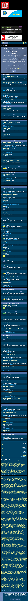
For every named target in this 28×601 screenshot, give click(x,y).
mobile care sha (20, 571)
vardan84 (15, 560)
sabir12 (2, 571)
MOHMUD (3, 583)
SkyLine (11, 554)
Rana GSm (11, 546)
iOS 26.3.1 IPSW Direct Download (10, 90)
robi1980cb (8, 487)
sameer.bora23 (15, 557)
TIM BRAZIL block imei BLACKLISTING (10, 383)
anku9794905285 (21, 540)
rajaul (20, 530)
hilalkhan (21, 548)
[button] (7, 43)
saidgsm (2, 460)
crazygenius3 (3, 490)
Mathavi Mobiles (15, 530)
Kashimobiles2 (8, 573)
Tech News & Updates (7, 88)
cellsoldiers (24, 558)
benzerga (6, 524)
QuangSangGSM (4, 563)
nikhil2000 (9, 563)
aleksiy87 (21, 519)
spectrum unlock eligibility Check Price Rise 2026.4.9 (14, 313)
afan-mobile (18, 552)
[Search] (26, 43)
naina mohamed (15, 493)
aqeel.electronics (12, 525)
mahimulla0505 (5, 568)
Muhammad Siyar (4, 553)
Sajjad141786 (20, 550)
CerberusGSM (11, 370)
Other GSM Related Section (8, 335)
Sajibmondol (7, 554)
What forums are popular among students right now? (13, 438)
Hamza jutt (20, 531)
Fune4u (15, 584)
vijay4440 (7, 513)
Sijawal (2, 491)
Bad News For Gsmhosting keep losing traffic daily (13, 102)
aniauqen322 (10, 320)
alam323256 (3, 519)
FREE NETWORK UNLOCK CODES (9, 197)
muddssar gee (11, 568)
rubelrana (14, 486)
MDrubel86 (21, 488)
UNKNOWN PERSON (14, 508)
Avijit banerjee (17, 479)
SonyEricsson (5, 265)
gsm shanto (11, 574)
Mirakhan (19, 505)
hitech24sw (14, 572)
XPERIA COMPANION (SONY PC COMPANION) (12, 267)
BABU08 (6, 564)
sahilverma (10, 163)
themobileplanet (11, 466)
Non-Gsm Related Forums (8, 405)
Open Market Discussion (8, 386)
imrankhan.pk (22, 541)
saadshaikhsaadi (4, 587)
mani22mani (21, 566)
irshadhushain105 (13, 97)
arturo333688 (3, 485)
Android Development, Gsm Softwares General (12, 142)
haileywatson (10, 512)
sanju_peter (19, 526)
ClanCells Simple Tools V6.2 (9, 168)
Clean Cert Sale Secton (7, 322)
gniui (15, 539)
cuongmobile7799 (19, 513)
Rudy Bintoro (10, 268)
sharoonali (16, 488)
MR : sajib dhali (16, 500)
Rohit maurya (17, 585)
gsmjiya (16, 540)
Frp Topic (18, 494)
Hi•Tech (10, 517)
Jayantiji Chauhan (18, 577)
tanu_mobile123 (24, 572)
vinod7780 (21, 497)
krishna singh (23, 479)
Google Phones (6, 270)
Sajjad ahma (3, 531)
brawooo (5, 499)
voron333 (6, 506)
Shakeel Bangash (12, 467)
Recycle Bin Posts (6, 430)
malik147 (23, 514)
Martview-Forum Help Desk (8, 435)
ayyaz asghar (13, 462)
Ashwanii (6, 565)
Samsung (5, 200)
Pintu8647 (13, 577)
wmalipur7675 (15, 503)
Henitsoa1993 (5, 527)
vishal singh (20, 546)
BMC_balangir (15, 531)
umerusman (19, 563)
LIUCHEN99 (17, 559)
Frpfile (6, 544)
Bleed (12, 484)
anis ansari (8, 532)
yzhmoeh (15, 524)
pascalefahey (10, 364)
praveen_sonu (15, 504)
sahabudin (19, 470)
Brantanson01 (12, 507)
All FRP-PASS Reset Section (8, 93)
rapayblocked (7, 584)
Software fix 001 (14, 158)
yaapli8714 (3, 470)
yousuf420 (12, 274)
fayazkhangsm (17, 548)
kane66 (14, 552)
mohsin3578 (17, 570)
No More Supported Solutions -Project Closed (12, 328)
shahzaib (6, 533)
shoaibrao (14, 485)
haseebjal (2, 548)
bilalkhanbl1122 (18, 586)
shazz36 (10, 528)
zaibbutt (21, 537)
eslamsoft (3, 533)
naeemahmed (10, 567)
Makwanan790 (15, 544)
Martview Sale (5, 134)
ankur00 (16, 497)
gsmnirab (25, 519)
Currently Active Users (5, 459)
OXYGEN (18, 484)
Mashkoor (10, 352)
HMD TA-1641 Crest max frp (9, 307)
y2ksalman (24, 487)
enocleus (16, 507)
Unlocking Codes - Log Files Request (10, 354)
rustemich (12, 538)
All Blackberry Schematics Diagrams (10, 214)
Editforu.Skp (24, 547)
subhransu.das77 (12, 533)
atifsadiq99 (3, 526)
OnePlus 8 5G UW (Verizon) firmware (11, 250)
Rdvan (16, 505)
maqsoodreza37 (16, 556)
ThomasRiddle (18, 525)
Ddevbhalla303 (23, 527)
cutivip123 (19, 472)
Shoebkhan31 (7, 558)
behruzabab (21, 491)
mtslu (8, 499)
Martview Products (6, 128)
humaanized (11, 428)
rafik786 (4, 535)
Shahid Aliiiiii (7, 583)
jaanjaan (20, 587)
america (12, 126)
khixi (25, 553)
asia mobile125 (10, 560)
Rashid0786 (3, 497)
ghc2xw (17, 561)
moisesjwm (24, 470)
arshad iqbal (3, 481)
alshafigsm (23, 486)
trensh (7, 497)
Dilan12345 (22, 580)
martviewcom (10, 571)
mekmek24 (15, 567)
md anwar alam (10, 581)
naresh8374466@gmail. (22, 554)
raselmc (7, 580)
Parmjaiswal (23, 568)
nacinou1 (5, 488)
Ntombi (9, 326)
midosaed (24, 466)
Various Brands (6, 282)
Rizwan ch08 (9, 460)
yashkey (10, 531)
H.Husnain (6, 571)
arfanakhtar (12, 570)
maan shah (18, 527)
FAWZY (11, 463)
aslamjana (19, 486)
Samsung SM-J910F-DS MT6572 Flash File (11, 279)
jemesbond (8, 537)
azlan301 (21, 499)
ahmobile (2, 465)
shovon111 (8, 547)
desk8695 (2, 503)
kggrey (10, 198)
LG (3, 223)
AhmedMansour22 (21, 493)
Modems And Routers (7, 348)
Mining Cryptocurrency (7, 180)
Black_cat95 (7, 526)
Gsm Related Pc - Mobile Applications (10, 166)
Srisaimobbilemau (17, 568)
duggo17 (20, 517)
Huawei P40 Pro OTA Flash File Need (11, 238)
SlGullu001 (9, 545)
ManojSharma (8, 520)
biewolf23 (8, 585)
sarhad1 (15, 534)
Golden (12, 488)
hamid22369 (12, 471)
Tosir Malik (6, 525)
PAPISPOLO (10, 530)
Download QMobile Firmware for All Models (12, 261)
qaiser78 (23, 563)
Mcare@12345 (6, 517)
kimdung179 (22, 490)
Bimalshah (6, 557)
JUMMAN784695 (4, 567)
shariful (14, 587)
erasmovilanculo (23, 467)
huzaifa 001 (12, 540)
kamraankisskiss (23, 559)
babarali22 (10, 527)
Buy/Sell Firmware (6, 154)
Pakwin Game (5, 151)
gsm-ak (13, 210)
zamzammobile (6, 556)
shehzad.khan (19, 524)
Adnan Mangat (7, 548)
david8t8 (17, 545)
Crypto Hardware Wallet (7, 174)
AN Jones (13, 505)
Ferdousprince (13, 537)
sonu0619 (13, 545)
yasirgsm (15, 571)
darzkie (11, 513)
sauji (2, 560)
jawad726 (13, 294)
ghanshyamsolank (14, 578)
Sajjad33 (21, 538)
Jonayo (13, 169)
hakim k (17, 579)
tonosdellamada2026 (5, 574)
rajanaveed (24, 574)
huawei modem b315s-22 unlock (9, 351)
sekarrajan (9, 523)
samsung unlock (6, 203)
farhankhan (24, 532)
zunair (6, 503)
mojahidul (22, 552)
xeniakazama (10, 514)
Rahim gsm (20, 534)
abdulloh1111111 (9, 511)
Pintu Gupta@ (17, 538)
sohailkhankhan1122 (15, 518)
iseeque (2, 528)
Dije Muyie (5, 560)
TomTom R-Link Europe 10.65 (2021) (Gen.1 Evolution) (14, 339)
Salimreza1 (11, 539)
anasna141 (15, 463)
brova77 (15, 532)
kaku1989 (19, 532)
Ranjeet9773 (14, 519)
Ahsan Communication (16, 478)
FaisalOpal (3, 480)
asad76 (12, 410)
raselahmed (3, 467)
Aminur (14, 581)
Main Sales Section (6, 380)
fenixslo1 (9, 488)
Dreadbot (22, 494)
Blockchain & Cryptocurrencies (9, 172)
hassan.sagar (9, 510)
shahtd (5, 478)
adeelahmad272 (4, 552)
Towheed (2, 501)
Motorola (4, 218)
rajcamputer (10, 486)
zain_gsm (5, 462)
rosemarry (10, 103)
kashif (18, 483)
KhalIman (8, 464)
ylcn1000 (12, 548)
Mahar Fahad (3, 520)
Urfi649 (23, 534)
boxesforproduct (11, 332)
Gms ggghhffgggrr (18, 487)
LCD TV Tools (5, 418)
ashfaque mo (11, 506)
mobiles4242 (22, 551)
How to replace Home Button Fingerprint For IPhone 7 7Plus (14, 345)
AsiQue (2, 488)
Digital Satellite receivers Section (9, 412)
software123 (19, 460)
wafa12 (24, 455)
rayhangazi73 (14, 543)
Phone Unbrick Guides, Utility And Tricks (11, 160)
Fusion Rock (3, 566)
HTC (4, 229)
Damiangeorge (11, 469)
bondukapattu (6, 491)
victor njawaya (3, 570)
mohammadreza (4, 508)
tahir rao (2, 525)
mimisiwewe (15, 558)
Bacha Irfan (21, 471)
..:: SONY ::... (13, 551)
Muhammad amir (5, 521)
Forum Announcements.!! (8, 99)
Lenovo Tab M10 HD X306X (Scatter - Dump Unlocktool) (14, 244)
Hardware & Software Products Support (11, 303)
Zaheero (10, 556)
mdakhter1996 (6, 472)
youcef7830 (10, 500)
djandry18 (20, 514)
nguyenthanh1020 (19, 492)
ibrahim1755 (11, 565)
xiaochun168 (14, 528)
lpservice (2, 540)
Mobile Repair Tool (6, 389)
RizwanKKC (3, 492)
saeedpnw (3, 565)
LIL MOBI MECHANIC (15, 239)
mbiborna (2, 534)
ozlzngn (23, 481)
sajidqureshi (20, 557)
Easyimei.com (22, 570)
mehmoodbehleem (4, 486)
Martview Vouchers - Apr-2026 (8, 136)
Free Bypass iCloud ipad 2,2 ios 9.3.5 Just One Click (14, 191)
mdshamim (14, 481)
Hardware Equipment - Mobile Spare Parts (11, 398)
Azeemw (14, 513)
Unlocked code (5, 232)
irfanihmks (15, 470)
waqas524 (3, 463)
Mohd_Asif (25, 508)
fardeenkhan (7, 463)
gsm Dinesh (10, 504)
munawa (19, 547)
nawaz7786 (22, 535)
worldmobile (3, 512)
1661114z (3, 483)
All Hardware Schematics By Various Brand (11, 291)
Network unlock (6, 285)
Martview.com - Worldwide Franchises (10, 122)
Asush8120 (7, 465)
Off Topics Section (6, 424)
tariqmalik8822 (3, 588)
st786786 (19, 567)
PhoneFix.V (7, 494)
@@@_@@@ (12, 579)
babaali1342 (12, 498)
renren (11, 526)
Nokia (4, 206)
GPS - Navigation (6, 337)
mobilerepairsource (15, 204)
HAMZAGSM (7, 484)
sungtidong (3, 539)
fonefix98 (24, 523)
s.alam (22, 586)
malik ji (7, 493)
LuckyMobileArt (24, 560)
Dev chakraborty (15, 511)
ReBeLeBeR (3, 484)
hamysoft (8, 471)
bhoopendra (7, 579)
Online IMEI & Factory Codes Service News (11, 82)
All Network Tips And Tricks (8, 366)
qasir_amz (23, 565)
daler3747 (12, 585)
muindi (15, 574)
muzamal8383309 (17, 553)
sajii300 (19, 573)
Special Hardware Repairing (8, 289)
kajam (9, 233)
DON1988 (18, 551)
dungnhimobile (7, 501)
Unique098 (15, 550)
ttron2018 (12, 480)
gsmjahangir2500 (4, 514)
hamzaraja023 (7, 540)
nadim (12, 483)
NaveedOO (19, 572)
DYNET (17, 587)
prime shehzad (16, 506)
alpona (2, 504)
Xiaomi (4, 253)
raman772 (5, 581)
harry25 (13, 184)
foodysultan (19, 584)
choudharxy (3, 579)
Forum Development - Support (9, 434)
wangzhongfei (3, 498)
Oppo (4, 247)
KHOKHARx (15, 546)
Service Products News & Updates (9, 76)
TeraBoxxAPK (10, 390)
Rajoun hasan (13, 541)
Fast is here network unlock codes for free (12, 357)
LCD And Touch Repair (7, 343)
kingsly (16, 573)
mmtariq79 (9, 551)
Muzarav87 (10, 346)
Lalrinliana (18, 565)
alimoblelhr (8, 490)
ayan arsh (18, 539)
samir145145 (14, 520)
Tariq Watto (22, 498)
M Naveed (19, 543)
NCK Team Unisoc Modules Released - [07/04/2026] (14, 78)
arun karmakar (15, 566)
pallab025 (2, 558)
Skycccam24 (15, 514)
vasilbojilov (3, 543)
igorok (5, 578)
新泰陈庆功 (25, 500)
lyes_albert (13, 573)
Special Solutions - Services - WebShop (11, 317)
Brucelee (6, 470)
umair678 (15, 554)
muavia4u (8, 570)
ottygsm (10, 493)
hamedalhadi (20, 504)
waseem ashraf (8, 492)
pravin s (22, 553)
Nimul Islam (16, 466)
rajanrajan (5, 504)
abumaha (12, 117)
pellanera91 (13, 492)
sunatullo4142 (19, 481)
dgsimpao (6, 469)
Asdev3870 (3, 494)
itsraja (15, 472)
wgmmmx (25, 492)
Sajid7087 (21, 545)
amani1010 (9, 561)
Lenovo (4, 241)
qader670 (18, 467)
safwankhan (20, 469)
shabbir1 (16, 521)
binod (2, 556)
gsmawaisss (11, 465)
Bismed (2, 472)
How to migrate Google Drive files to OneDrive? (11, 409)
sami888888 (14, 460)
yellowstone (17, 490)
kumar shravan (7, 534)
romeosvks (3, 564)
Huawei (4, 235)
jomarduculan (3, 537)
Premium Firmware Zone (8, 114)
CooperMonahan (11, 439)
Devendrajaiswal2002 (11, 479)
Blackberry (5, 212)
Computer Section (6, 406)
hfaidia (2, 517)
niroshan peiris (3, 561)
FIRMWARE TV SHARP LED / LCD (10, 421)
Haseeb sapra (19, 574)
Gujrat (3, 500)
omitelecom (6, 546)
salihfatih (21, 556)
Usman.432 (5, 530)
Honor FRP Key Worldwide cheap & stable (10, 110)
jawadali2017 (10, 402)
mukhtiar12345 (16, 491)
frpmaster (22, 484)
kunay (19, 498)
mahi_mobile (10, 227)
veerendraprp (24, 505)
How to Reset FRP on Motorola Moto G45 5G (12, 220)
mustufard (10, 544)
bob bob (24, 504)
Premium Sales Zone (7, 108)
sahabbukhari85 (8, 543)
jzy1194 (21, 564)
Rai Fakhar (23, 510)
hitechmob (3, 573)
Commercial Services (7, 120)
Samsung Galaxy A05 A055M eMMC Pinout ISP (13, 299)
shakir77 (18, 537)
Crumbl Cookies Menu (7, 331)
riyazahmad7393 (4, 518)
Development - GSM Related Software (10, 140)
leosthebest (3, 544)
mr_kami (16, 471)
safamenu (3, 586)
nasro (24, 471)
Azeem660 (12, 583)
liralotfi (12, 553)
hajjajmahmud (14, 563)
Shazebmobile (21, 507)
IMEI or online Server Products (9, 311)
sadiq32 (7, 507)
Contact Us (18, 68)
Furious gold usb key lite (7, 395)
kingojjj (9, 280)
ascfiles (9, 553)
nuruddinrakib (16, 465)
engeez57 (18, 485)
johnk (2, 535)
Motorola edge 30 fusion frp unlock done (10, 96)
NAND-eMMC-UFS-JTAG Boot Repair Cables (12, 296)
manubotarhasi (8, 519)
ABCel (18, 519)
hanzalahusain (3, 585)
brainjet (13, 527)
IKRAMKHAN (13, 146)
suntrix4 (12, 300)
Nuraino (17, 541)
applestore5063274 (23, 506)
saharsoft (11, 494)
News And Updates (6, 74)
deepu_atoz (3, 538)
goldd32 (2, 469)
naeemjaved (3, 532)
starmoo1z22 (10, 216)
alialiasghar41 (3, 464)
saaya (9, 251)
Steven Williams (13, 501)
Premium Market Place (7, 106)
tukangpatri (11, 580)
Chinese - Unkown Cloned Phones (9, 276)
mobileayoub (10, 524)
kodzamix (2, 506)
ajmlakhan (25, 546)
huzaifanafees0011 (8, 559)
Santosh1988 (3, 471)
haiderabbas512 (8, 577)
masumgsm (3, 511)
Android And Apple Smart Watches (10, 360)
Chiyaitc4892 (7, 586)
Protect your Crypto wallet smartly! (9, 177)
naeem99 (16, 547)
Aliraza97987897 (20, 462)
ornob (13, 559)
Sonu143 (7, 467)
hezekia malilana (9, 485)
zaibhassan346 (11, 521)
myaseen (9, 462)
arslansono (24, 460)
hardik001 (12, 584)
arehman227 (3, 505)
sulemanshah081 (19, 523)
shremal (8, 508)
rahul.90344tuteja (11, 497)
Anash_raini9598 (4, 545)
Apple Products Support (7, 188)
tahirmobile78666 (20, 512)
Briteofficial (10, 422)
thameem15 (6, 528)
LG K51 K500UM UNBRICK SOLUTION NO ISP (12, 226)
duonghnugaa (8, 505)
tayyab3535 (23, 530)
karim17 (18, 520)
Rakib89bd (15, 526)
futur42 (24, 557)
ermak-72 (11, 491)
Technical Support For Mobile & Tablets (11, 186)
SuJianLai (6, 500)
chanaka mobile (15, 588)
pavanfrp (21, 539)
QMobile (4, 259)
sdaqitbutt (7, 539)
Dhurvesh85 (20, 463)
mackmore (21, 483)
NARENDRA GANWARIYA (14, 499)
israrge (7, 566)
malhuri (17, 581)
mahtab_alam (3, 507)
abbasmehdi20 (11, 309)
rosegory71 (20, 521)
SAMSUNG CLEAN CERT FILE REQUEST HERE (11, 325)
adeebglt (15, 512)
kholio (6, 510)
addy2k (12, 378)
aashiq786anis (16, 580)
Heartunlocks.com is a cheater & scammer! (11, 377)
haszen (8, 535)
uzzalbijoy (21, 511)
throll (24, 556)
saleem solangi (18, 533)
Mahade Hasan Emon (21, 501)
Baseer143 (16, 469)
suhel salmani (17, 564)
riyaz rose (8, 498)
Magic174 (20, 558)
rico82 (15, 565)
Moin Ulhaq (12, 487)
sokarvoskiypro (11, 178)
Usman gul (12, 472)
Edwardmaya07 (4, 479)
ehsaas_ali (11, 566)
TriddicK (15, 480)
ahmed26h (25, 497)
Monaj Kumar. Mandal (17, 510)
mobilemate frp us (4, 466)
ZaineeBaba (8, 541)
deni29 (2, 462)
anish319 (12, 534)
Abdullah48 (13, 523)
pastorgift (19, 560)
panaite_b (2, 559)
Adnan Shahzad (24, 485)
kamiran (22, 478)
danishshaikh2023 (21, 528)
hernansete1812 (11, 340)
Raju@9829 (4, 551)
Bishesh (14, 484)
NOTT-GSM (23, 464)
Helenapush (9, 578)
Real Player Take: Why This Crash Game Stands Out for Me (14, 182)
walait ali (2, 524)
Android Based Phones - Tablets (9, 194)
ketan (7, 481)
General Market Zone (7, 373)
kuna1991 (2, 577)
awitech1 (7, 531)
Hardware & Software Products (9, 305)
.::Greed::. (9, 221)
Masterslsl (22, 585)
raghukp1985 (3, 580)
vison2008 (22, 465)
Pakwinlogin (10, 152)
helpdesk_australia (5, 572)
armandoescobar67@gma (19, 583)
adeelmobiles (22, 581)
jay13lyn (11, 550)
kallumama (12, 586)
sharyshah (12, 490)
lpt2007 (8, 550)
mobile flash (3, 487)
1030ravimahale (17, 535)
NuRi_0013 (23, 533)
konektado (12, 532)
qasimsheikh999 (8, 483)
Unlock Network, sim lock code (8, 369)
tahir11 (11, 558)
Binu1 (7, 512)
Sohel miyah (18, 464)
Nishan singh (3, 541)
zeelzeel (5, 523)
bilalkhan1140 (9, 552)
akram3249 (19, 480)
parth (11, 572)
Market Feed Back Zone (7, 374)
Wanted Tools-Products (7, 392)
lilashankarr (3, 554)
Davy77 (19, 544)
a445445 (10, 557)
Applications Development (8, 148)
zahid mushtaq (11, 564)
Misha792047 (9, 478)
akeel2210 (9, 518)
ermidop (4, 550)
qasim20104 (13, 561)
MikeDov (20, 500)
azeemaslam (9, 588)
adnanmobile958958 (22, 503)
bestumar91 (21, 578)
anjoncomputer (15, 517)
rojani (16, 498)
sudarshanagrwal (11, 396)
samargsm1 (9, 503)
